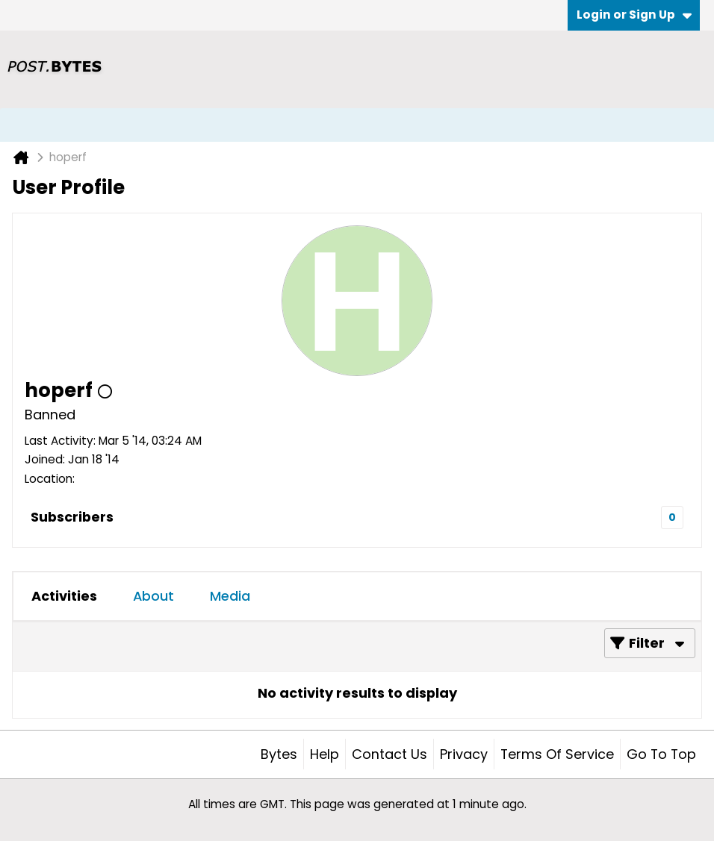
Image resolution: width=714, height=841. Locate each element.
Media (230, 596)
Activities (64, 596)
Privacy (464, 754)
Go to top (661, 754)
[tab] (64, 596)
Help (324, 754)
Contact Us (389, 754)
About (153, 596)
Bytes (279, 754)
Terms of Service (557, 754)
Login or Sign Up (634, 14)
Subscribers (72, 516)
